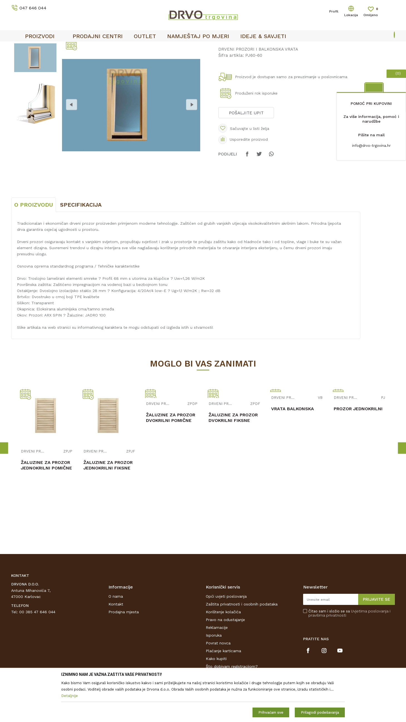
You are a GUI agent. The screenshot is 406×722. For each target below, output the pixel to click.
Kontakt (115, 645)
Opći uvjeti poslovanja (226, 638)
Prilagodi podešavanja (320, 712)
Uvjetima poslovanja (369, 652)
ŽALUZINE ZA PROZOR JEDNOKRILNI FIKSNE (108, 506)
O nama (115, 638)
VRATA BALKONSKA (292, 450)
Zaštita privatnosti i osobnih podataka (242, 645)
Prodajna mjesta (123, 653)
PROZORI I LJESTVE (49, 59)
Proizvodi (19, 59)
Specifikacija (81, 246)
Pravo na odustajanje (225, 661)
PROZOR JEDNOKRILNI (358, 450)
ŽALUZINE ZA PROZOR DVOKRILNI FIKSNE (233, 459)
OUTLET (202, 47)
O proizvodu (33, 246)
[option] (203, 47)
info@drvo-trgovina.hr (371, 146)
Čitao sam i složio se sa (349, 655)
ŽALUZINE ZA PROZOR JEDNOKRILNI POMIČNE (46, 506)
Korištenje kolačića (223, 653)
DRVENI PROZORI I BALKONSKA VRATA (107, 59)
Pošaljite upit (246, 154)
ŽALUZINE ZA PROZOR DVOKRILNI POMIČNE (170, 459)
